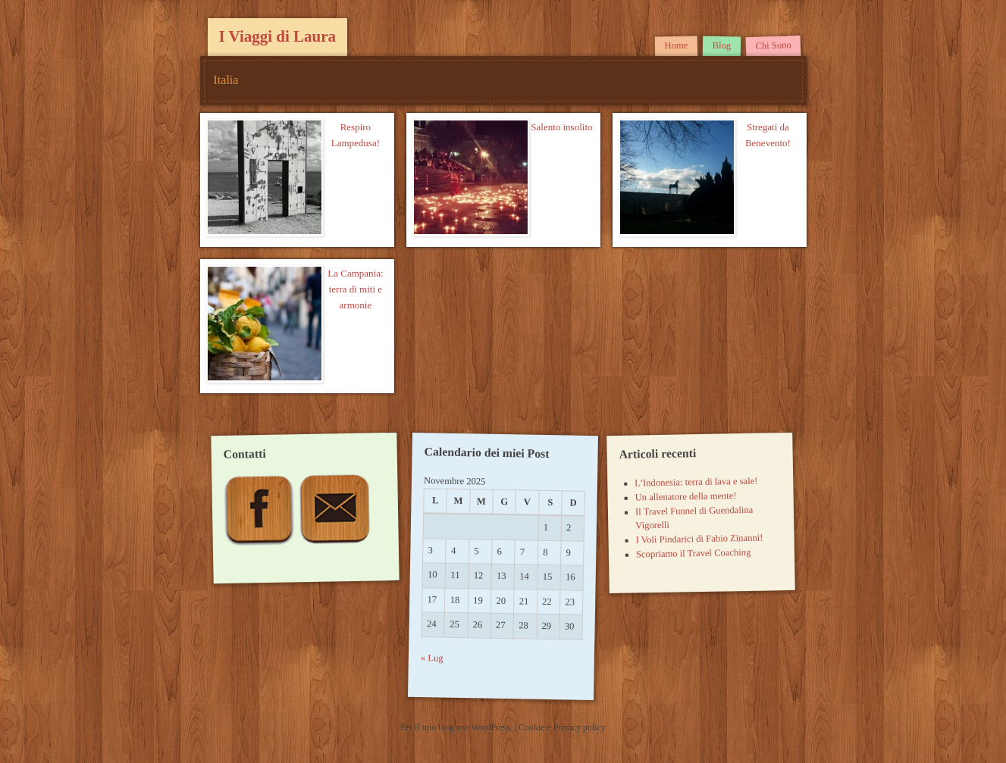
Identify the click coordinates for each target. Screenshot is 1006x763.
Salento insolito (561, 127)
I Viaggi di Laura (278, 36)
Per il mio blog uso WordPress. (457, 727)
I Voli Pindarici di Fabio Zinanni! (699, 539)
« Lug (432, 658)
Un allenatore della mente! (686, 496)
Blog (722, 45)
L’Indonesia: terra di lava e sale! (696, 482)
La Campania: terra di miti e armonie (355, 289)
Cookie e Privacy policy (562, 727)
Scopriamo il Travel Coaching (693, 553)
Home (676, 46)
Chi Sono (773, 45)
